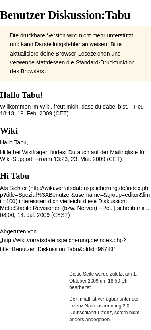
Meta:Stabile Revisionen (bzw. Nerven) (48, 208)
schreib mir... (133, 208)
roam (45, 159)
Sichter (18, 188)
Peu (139, 106)
